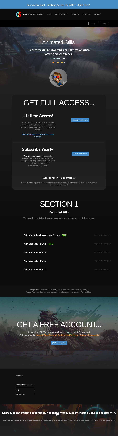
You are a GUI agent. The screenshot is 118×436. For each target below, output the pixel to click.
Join (104, 24)
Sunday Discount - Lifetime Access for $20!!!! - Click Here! (58, 4)
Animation (42, 289)
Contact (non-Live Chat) (24, 384)
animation (74, 292)
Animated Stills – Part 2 (35, 252)
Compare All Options (37, 165)
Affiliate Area (20, 395)
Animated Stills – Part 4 (35, 269)
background (52, 292)
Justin (64, 58)
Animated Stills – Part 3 (35, 261)
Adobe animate (38, 292)
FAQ (17, 390)
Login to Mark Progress (102, 235)
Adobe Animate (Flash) (77, 289)
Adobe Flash (86, 292)
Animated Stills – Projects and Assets (42, 235)
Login (93, 24)
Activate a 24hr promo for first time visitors (38, 135)
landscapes (64, 292)
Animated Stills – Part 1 (35, 244)
